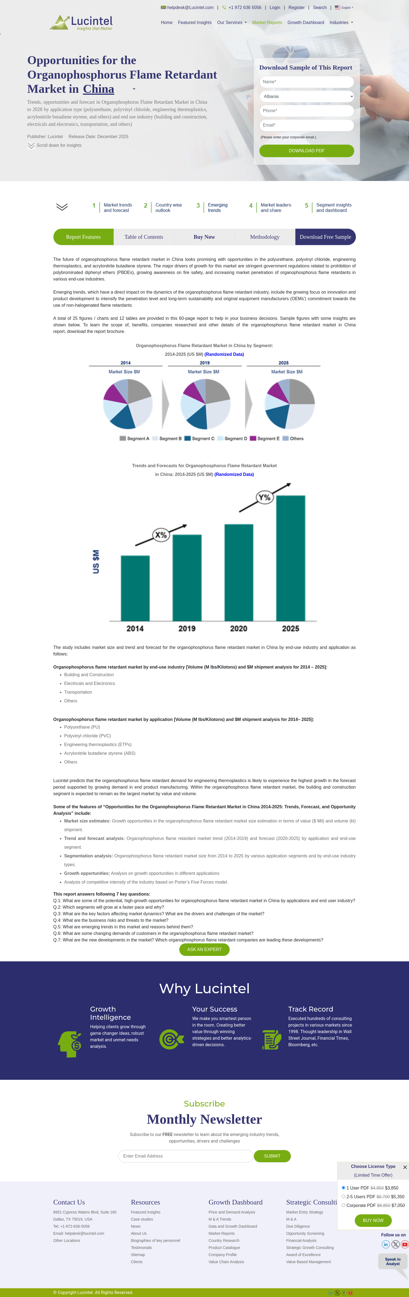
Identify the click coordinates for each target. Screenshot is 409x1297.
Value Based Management (308, 1262)
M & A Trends (220, 1219)
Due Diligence (298, 1226)
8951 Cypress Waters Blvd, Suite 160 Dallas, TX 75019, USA (85, 1215)
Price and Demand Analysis (232, 1212)
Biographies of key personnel (155, 1240)
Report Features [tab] (83, 237)
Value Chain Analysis (226, 1262)
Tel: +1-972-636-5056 (71, 1226)
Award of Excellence (303, 1255)
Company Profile (223, 1255)
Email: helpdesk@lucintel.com (78, 1233)
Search (320, 7)
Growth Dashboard (305, 22)
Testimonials (141, 1247)
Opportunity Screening (305, 1233)
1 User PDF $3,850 (372, 1188)
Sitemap (138, 1255)
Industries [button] (340, 22)
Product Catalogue (224, 1247)
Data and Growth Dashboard (233, 1226)
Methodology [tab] (265, 237)
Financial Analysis (301, 1240)
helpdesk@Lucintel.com (187, 7)
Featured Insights (195, 22)
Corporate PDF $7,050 (376, 1205)
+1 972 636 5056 (241, 7)
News (136, 1226)
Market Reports (267, 22)
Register (297, 7)
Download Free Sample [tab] (325, 237)
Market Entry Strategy (304, 1212)
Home (167, 22)
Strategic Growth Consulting (310, 1247)
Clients (137, 1262)
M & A (291, 1219)
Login (274, 7)
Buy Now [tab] (204, 237)
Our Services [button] (230, 22)
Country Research (224, 1240)
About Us (139, 1233)
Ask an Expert (204, 949)
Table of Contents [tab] (144, 237)
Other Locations (66, 1240)
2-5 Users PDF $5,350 (376, 1197)
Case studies (142, 1219)
